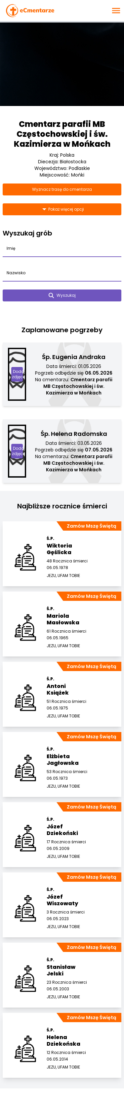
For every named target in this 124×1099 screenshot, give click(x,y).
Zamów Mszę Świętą (91, 526)
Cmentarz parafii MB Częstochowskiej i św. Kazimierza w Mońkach (62, 134)
